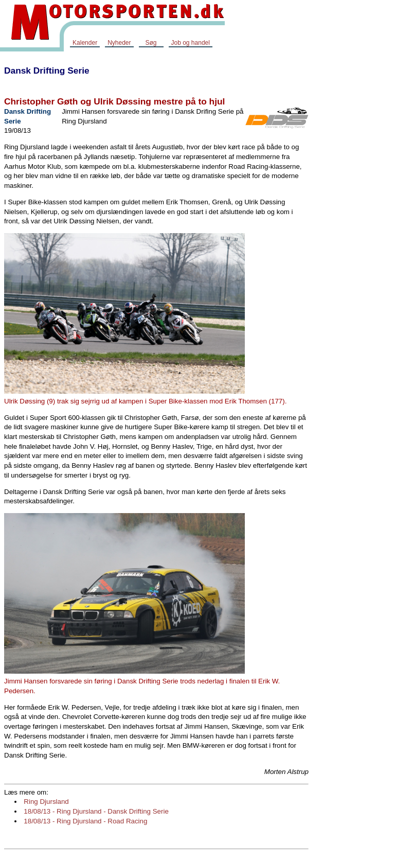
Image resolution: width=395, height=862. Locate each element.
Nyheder (119, 42)
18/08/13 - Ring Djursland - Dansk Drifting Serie (96, 811)
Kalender (85, 42)
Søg (150, 42)
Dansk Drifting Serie (46, 70)
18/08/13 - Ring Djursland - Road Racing (85, 821)
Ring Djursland (46, 801)
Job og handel (190, 42)
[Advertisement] (354, 213)
